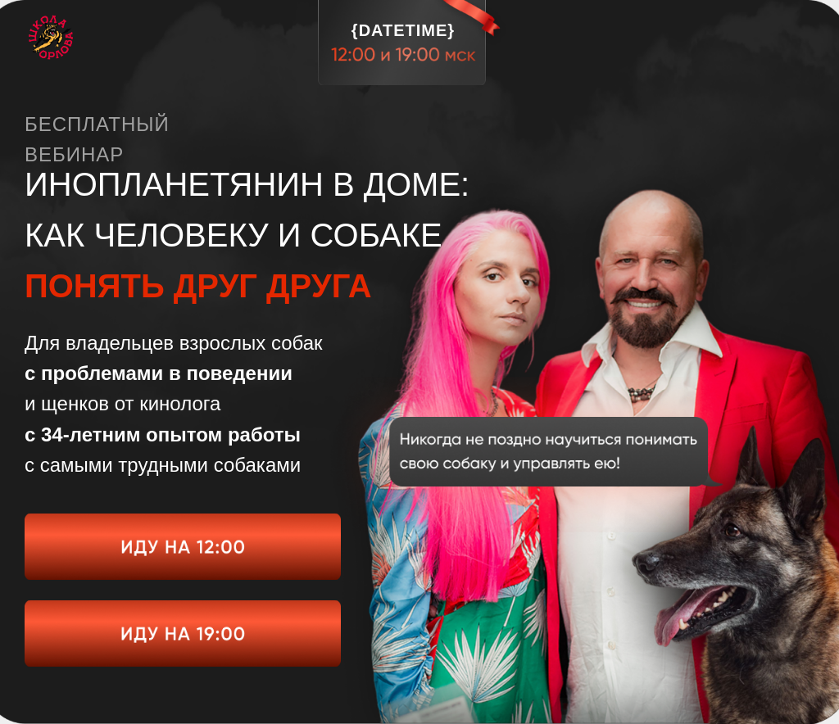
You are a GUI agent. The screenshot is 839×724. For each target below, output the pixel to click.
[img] (183, 547)
